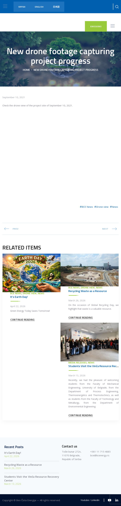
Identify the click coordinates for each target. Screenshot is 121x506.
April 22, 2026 (17, 306)
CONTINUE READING (22, 319)
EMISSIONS (95, 26)
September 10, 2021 (13, 97)
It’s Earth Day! (19, 297)
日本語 (56, 6)
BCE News (87, 206)
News (115, 206)
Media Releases (77, 362)
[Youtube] (110, 500)
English (39, 6)
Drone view (102, 206)
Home (26, 70)
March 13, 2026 (76, 375)
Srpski (21, 6)
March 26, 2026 (76, 300)
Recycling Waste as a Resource (87, 291)
